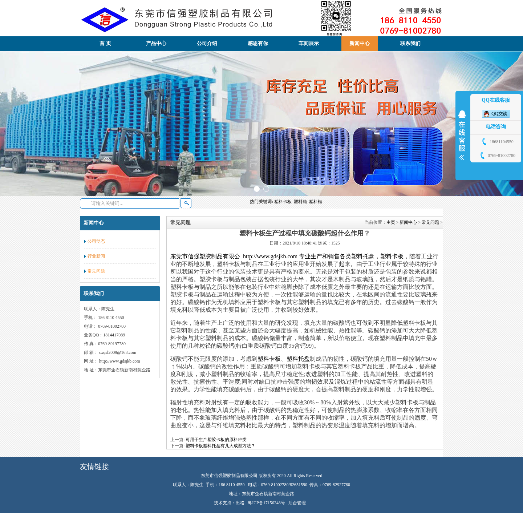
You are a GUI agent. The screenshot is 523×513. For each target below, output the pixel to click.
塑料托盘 (298, 359)
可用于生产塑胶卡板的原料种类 (216, 439)
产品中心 (156, 43)
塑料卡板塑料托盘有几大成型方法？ (220, 445)
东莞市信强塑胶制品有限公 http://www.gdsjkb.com (233, 256)
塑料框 (316, 201)
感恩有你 (258, 43)
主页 (390, 222)
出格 (240, 502)
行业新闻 (96, 256)
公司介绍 (207, 43)
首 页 (105, 43)
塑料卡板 (284, 201)
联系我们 (410, 43)
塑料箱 (301, 201)
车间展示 (309, 43)
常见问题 (96, 271)
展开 (462, 135)
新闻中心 (359, 43)
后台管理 (297, 502)
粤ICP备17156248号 (266, 502)
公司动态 (96, 241)
